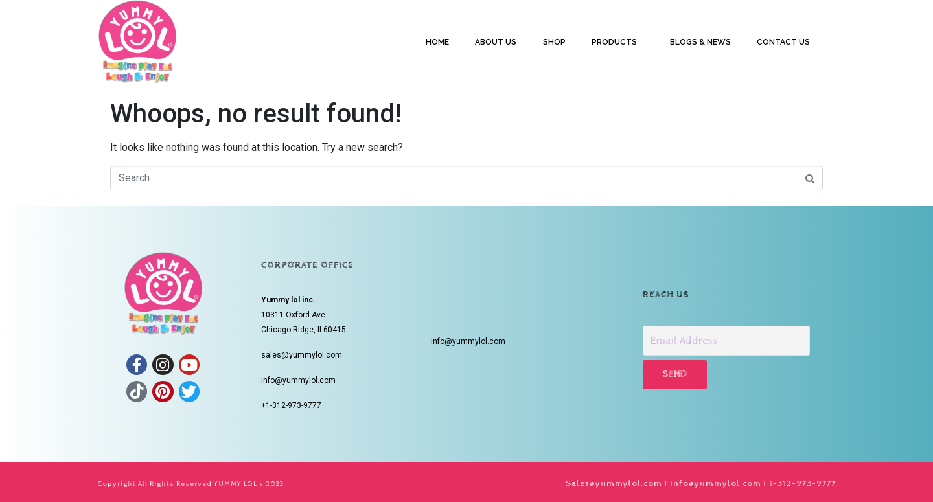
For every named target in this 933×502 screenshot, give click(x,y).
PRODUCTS (614, 42)
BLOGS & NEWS (700, 42)
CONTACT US (783, 42)
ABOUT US (495, 42)
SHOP (554, 42)
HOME (437, 42)
